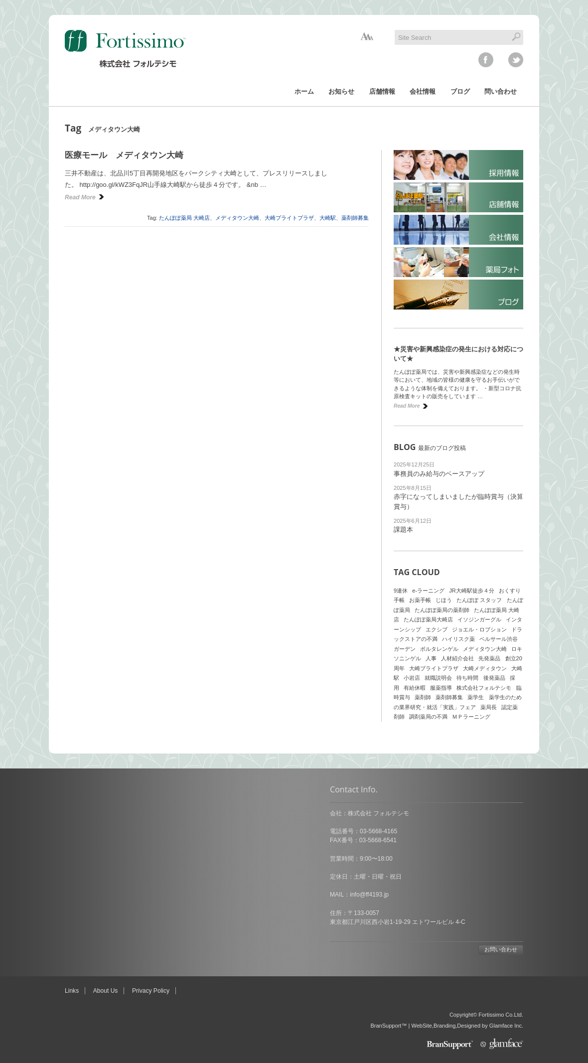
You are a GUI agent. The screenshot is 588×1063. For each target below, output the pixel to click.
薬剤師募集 (355, 218)
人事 (431, 658)
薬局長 (488, 707)
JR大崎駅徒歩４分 (471, 591)
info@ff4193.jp (104, 894)
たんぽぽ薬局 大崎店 (184, 218)
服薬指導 (441, 688)
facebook (485, 59)
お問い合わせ (235, 949)
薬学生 (475, 697)
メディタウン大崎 (237, 218)
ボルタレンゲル (439, 649)
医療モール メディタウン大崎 (124, 155)
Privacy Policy (150, 990)
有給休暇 (415, 688)
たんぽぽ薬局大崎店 (428, 619)
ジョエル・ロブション (479, 629)
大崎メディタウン (485, 668)
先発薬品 (489, 658)
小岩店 (412, 678)
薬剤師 (423, 697)
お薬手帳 (420, 600)
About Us (105, 990)
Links (72, 990)
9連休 (401, 591)
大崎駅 (327, 218)
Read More (80, 197)
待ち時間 (467, 678)
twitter (515, 59)
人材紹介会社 (457, 658)
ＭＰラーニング (471, 717)
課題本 (403, 529)
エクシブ (436, 629)
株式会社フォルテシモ (483, 688)
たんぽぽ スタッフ (479, 600)
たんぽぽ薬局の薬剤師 (442, 610)
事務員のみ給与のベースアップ (439, 473)
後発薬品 (494, 678)
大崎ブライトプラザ (289, 218)
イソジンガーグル (479, 619)
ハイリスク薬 (458, 639)
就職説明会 (438, 678)
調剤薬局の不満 (428, 717)
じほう (444, 600)
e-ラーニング (428, 591)
